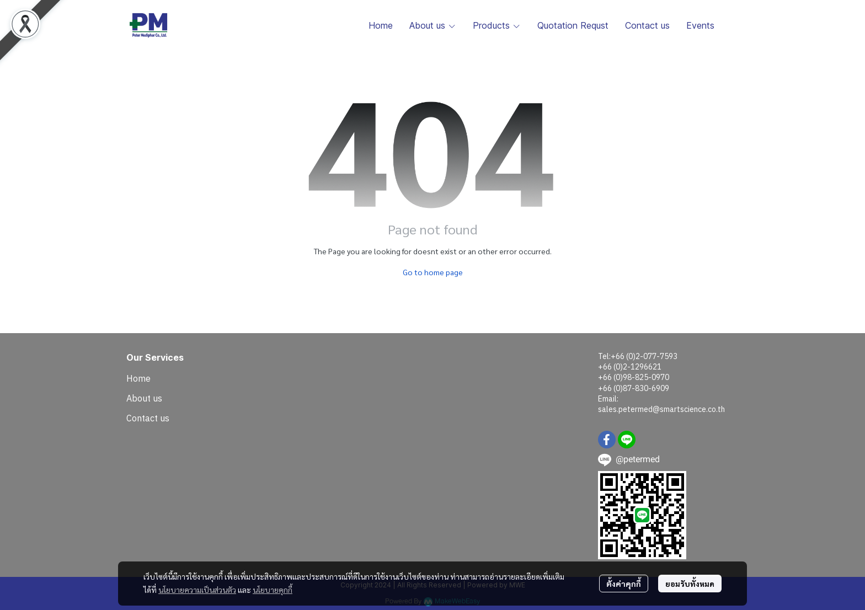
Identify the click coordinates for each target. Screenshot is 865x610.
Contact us (147, 418)
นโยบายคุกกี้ (272, 590)
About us (144, 398)
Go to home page (433, 272)
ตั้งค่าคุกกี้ (623, 583)
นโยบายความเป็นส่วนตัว (197, 590)
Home (138, 378)
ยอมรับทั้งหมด (689, 583)
